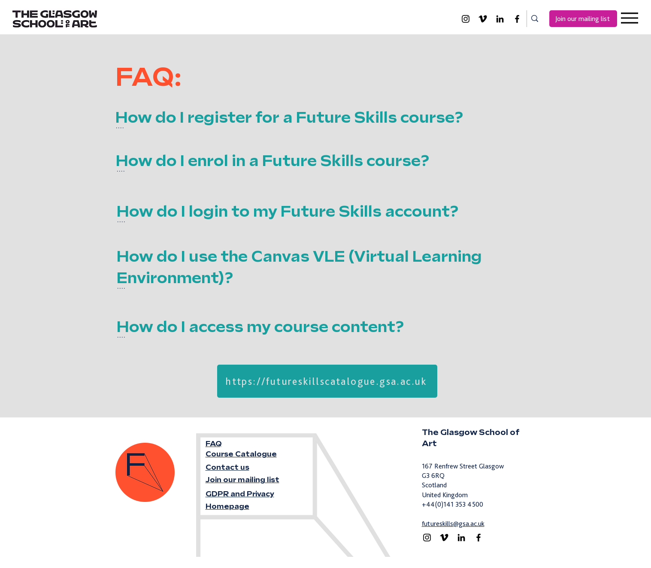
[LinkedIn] (500, 19)
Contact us (227, 467)
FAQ (214, 444)
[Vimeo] (483, 19)
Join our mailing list (242, 480)
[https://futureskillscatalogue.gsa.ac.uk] (327, 381)
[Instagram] (465, 19)
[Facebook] (517, 19)
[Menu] (629, 18)
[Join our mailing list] (583, 18)
